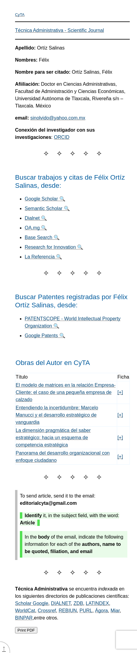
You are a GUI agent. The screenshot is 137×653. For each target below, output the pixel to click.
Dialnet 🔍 (36, 218)
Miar (115, 610)
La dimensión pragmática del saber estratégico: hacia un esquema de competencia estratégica (53, 437)
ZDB (78, 603)
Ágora (101, 610)
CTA (20, 14)
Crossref (47, 610)
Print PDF (26, 630)
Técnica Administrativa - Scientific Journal (59, 30)
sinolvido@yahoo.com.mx (58, 117)
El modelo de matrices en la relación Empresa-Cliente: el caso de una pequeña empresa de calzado (66, 392)
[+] (120, 392)
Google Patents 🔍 (45, 335)
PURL (85, 610)
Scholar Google (31, 603)
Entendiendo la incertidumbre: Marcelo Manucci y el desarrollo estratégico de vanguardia (57, 415)
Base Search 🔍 (42, 237)
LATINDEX (97, 603)
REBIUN (68, 610)
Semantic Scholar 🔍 (47, 208)
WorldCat (25, 610)
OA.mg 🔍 (36, 227)
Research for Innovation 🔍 (54, 247)
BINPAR (24, 617)
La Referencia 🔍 (43, 256)
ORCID (62, 137)
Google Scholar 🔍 (45, 198)
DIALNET (61, 603)
